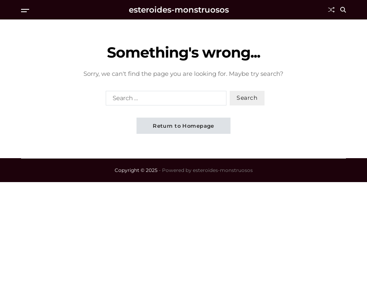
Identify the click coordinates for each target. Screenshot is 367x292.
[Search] (343, 10)
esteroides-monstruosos (179, 10)
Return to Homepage (183, 125)
